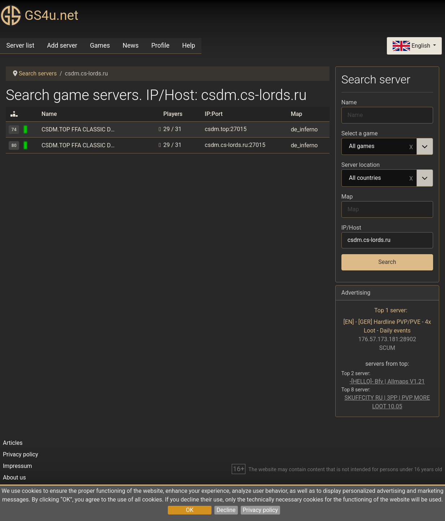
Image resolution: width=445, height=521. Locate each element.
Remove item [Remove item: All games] (411, 146)
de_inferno (304, 129)
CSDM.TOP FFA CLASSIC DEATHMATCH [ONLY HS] (79, 129)
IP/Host (351, 227)
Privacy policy (260, 510)
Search (387, 262)
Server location (360, 164)
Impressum (17, 466)
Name (349, 102)
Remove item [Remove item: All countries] (411, 178)
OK (189, 510)
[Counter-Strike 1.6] (35, 129)
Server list (20, 45)
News (131, 45)
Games (100, 45)
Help (188, 45)
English (412, 46)
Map (347, 196)
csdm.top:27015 (226, 129)
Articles (12, 442)
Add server (62, 45)
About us (14, 477)
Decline (226, 510)
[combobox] (387, 146)
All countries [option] (379, 178)
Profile (160, 45)
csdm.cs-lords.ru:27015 (235, 145)
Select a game (359, 133)
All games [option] (379, 147)
